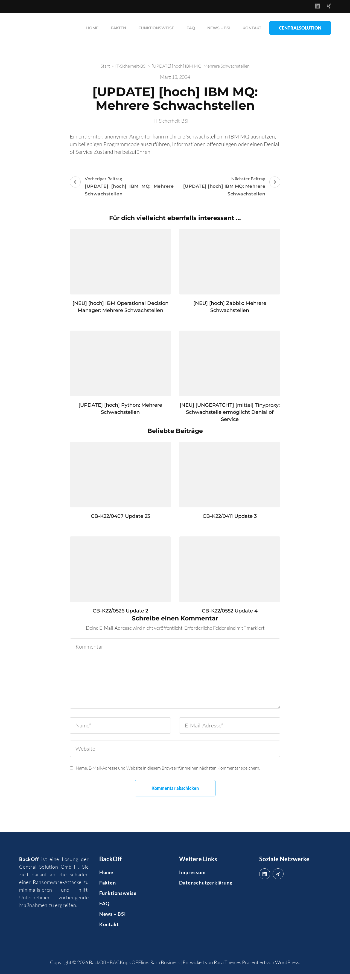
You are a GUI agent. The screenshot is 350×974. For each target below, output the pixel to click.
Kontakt (252, 27)
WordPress (287, 962)
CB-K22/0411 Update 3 (230, 516)
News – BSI (218, 27)
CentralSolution (300, 27)
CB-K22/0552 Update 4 (230, 611)
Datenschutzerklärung (205, 882)
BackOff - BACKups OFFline (118, 962)
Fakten (118, 27)
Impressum (192, 872)
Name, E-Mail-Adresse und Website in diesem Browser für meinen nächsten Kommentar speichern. (168, 767)
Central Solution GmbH (47, 866)
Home (92, 27)
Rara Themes (227, 962)
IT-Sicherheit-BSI (170, 120)
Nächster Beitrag (228, 187)
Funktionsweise (156, 27)
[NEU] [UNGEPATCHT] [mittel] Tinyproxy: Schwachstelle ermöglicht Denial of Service (230, 412)
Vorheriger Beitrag (122, 187)
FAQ (190, 27)
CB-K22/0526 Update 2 (120, 611)
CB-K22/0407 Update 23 (120, 516)
